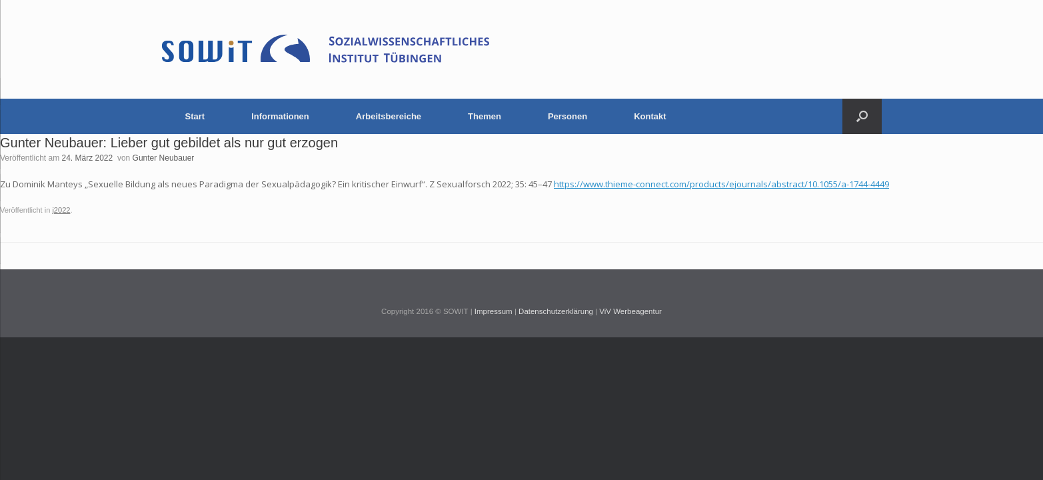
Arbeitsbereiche (388, 116)
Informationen (280, 116)
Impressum (494, 311)
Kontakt (650, 116)
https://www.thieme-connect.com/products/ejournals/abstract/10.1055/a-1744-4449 (721, 184)
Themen (484, 116)
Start (195, 116)
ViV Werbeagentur (630, 311)
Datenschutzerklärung (556, 311)
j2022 (61, 210)
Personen (567, 116)
